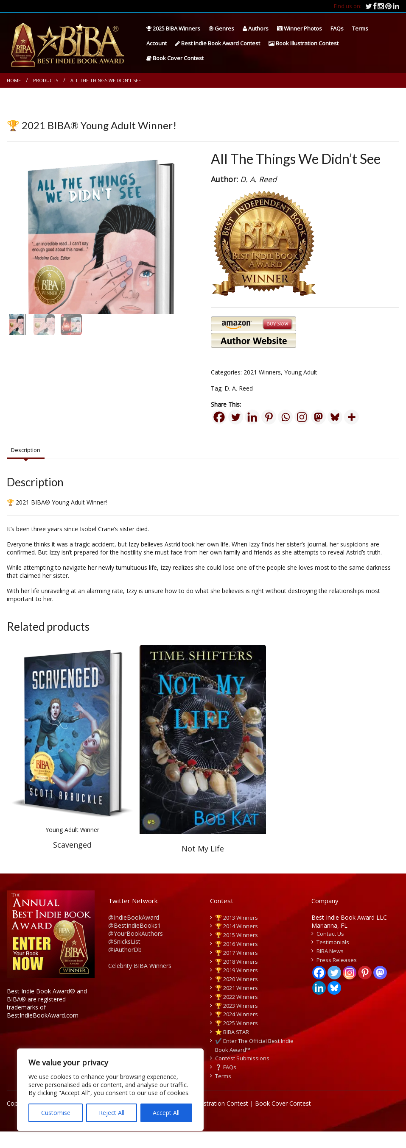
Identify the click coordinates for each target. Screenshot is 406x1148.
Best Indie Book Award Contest (217, 43)
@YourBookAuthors (135, 950)
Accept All (166, 1113)
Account (156, 43)
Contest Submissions (242, 1075)
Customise (55, 1113)
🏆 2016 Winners (236, 960)
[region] (110, 1089)
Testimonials (332, 958)
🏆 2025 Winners (236, 1039)
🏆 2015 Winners (236, 951)
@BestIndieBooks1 (134, 941)
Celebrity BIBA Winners (139, 982)
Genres (221, 28)
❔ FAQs (225, 1083)
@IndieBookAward (133, 933)
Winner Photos (299, 28)
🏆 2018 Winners (236, 978)
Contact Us (330, 950)
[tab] (26, 466)
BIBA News (330, 967)
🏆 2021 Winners (236, 1004)
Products (45, 80)
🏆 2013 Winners (236, 933)
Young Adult (300, 372)
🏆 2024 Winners (236, 1030)
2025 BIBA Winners (173, 28)
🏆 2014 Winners (236, 942)
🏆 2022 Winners (236, 1013)
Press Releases (336, 976)
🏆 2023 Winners (236, 1022)
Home (14, 80)
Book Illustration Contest (304, 43)
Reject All (111, 1113)
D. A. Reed (238, 388)
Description (25, 466)
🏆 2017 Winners (236, 969)
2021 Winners (262, 372)
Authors (256, 28)
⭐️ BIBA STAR (232, 1048)
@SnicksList (124, 958)
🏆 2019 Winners (236, 986)
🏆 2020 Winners (236, 995)
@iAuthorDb (125, 966)
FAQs (337, 28)
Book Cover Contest (175, 58)
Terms (360, 28)
